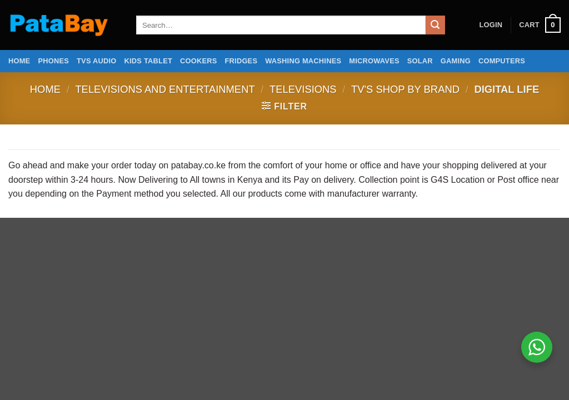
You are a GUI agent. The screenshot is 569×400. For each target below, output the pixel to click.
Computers (501, 61)
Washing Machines (303, 61)
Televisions (303, 89)
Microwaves (374, 61)
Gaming (456, 61)
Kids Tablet (148, 61)
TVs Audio (97, 61)
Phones (53, 61)
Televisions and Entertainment (164, 89)
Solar (420, 61)
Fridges (241, 61)
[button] (490, 25)
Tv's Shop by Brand (405, 89)
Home (19, 61)
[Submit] (435, 25)
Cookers (198, 61)
